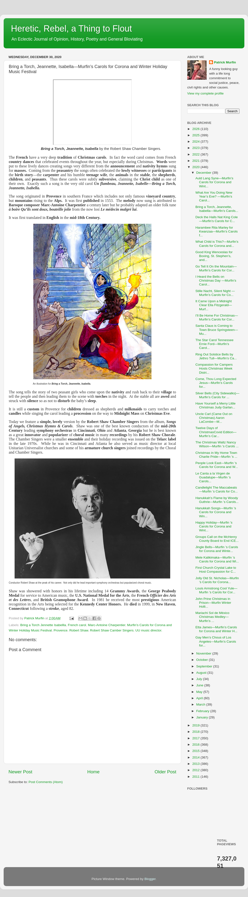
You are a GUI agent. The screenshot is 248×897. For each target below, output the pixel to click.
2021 (196, 161)
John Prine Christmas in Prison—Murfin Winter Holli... (213, 602)
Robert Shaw (78, 630)
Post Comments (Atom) (46, 782)
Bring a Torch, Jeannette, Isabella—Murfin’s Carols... (216, 209)
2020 (196, 167)
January (202, 717)
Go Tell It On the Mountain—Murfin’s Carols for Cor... (216, 268)
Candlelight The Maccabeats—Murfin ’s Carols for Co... (216, 489)
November (204, 653)
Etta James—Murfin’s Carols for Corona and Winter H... (216, 629)
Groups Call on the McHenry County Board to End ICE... (217, 539)
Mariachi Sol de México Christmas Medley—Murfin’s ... (212, 616)
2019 (196, 725)
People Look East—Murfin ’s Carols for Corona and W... (216, 465)
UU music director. (148, 630)
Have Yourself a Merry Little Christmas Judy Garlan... (215, 405)
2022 (196, 154)
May (199, 692)
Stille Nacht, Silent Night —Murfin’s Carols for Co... (215, 293)
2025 (196, 135)
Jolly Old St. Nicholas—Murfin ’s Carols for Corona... (217, 580)
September (204, 666)
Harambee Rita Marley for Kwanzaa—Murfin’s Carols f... (216, 231)
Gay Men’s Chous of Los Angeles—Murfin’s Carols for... (215, 641)
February (203, 711)
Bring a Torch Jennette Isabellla (43, 625)
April (200, 698)
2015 (196, 751)
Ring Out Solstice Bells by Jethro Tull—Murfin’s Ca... (216, 356)
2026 (196, 129)
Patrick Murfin (225, 62)
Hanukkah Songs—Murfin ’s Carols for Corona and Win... (215, 512)
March (201, 704)
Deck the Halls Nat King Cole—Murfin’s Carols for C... (216, 219)
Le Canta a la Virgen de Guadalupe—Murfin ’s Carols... (213, 477)
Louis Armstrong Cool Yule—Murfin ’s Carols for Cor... (216, 590)
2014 (196, 757)
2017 (196, 738)
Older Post (165, 771)
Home (93, 771)
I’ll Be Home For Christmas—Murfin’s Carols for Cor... (216, 317)
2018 (196, 731)
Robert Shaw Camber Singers (111, 630)
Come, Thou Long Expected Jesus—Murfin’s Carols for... (215, 382)
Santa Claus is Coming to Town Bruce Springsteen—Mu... (216, 329)
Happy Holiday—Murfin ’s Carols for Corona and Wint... (213, 526)
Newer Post (20, 771)
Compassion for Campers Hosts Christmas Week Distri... (214, 368)
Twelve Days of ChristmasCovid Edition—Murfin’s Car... (216, 432)
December (204, 172)
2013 (196, 764)
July (199, 679)
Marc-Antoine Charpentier (106, 625)
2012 (196, 770)
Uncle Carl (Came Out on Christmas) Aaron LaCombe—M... (213, 417)
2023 (196, 148)
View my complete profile (205, 93)
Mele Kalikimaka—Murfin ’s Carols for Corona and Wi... (217, 559)
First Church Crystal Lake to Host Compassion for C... (215, 569)
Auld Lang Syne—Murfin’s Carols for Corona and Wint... (214, 182)
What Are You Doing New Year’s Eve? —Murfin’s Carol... (213, 196)
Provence (61, 630)
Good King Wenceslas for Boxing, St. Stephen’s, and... (214, 256)
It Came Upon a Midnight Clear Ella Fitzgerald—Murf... (213, 305)
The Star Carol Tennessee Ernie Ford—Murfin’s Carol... (214, 344)
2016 (196, 744)
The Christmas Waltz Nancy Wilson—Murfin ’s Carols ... (217, 444)
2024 (196, 141)
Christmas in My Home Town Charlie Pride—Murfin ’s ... (216, 454)
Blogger (150, 879)
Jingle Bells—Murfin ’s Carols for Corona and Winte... (216, 549)
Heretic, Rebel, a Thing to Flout (71, 29)
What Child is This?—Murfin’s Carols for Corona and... (217, 243)
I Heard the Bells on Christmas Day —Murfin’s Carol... (215, 280)
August (201, 672)
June (200, 685)
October (202, 660)
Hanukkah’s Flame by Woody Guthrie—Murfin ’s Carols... (217, 500)
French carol (77, 625)
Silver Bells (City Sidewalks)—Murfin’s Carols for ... (217, 395)
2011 (196, 776)
